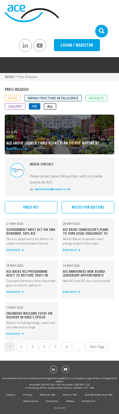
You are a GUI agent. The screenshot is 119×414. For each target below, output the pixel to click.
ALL (50, 106)
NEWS (9, 77)
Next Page (97, 346)
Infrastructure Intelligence (53, 98)
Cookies (11, 394)
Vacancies (52, 401)
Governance (30, 401)
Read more (15, 250)
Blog (12, 98)
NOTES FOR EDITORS (88, 207)
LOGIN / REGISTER (77, 45)
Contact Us (89, 401)
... (78, 346)
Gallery (15, 106)
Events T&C (70, 394)
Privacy (27, 394)
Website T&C (48, 394)
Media (70, 401)
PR (34, 106)
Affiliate (96, 98)
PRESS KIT (31, 207)
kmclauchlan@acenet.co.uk (50, 189)
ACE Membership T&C (99, 394)
